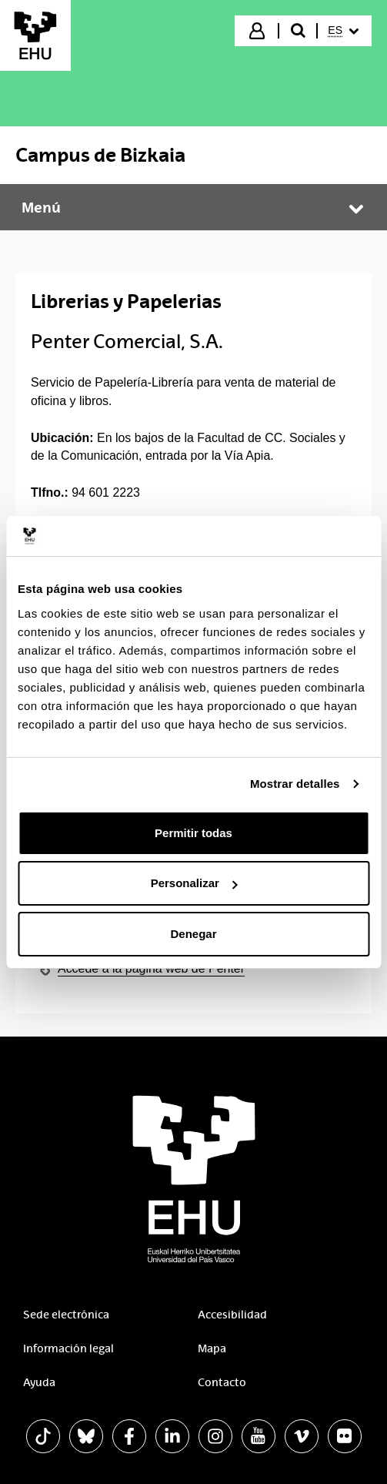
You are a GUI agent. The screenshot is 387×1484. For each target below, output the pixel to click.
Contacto (222, 1382)
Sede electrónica (66, 1314)
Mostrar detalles (295, 783)
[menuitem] (343, 30)
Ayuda (39, 1382)
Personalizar (194, 882)
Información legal (68, 1348)
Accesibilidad (232, 1314)
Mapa (212, 1348)
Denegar (193, 933)
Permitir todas (193, 832)
